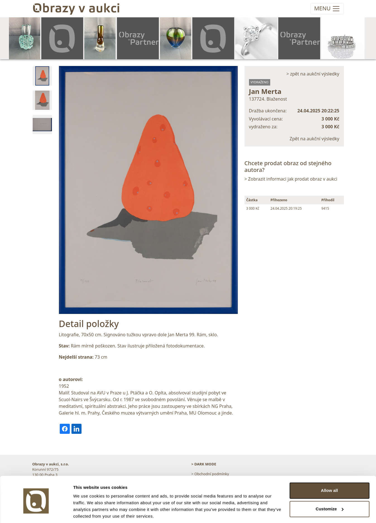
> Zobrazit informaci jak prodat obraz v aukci (291, 179)
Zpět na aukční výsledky (314, 139)
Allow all (329, 470)
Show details (86, 512)
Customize (330, 489)
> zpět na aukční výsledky (312, 74)
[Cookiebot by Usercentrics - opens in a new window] (36, 512)
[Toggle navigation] (327, 8)
